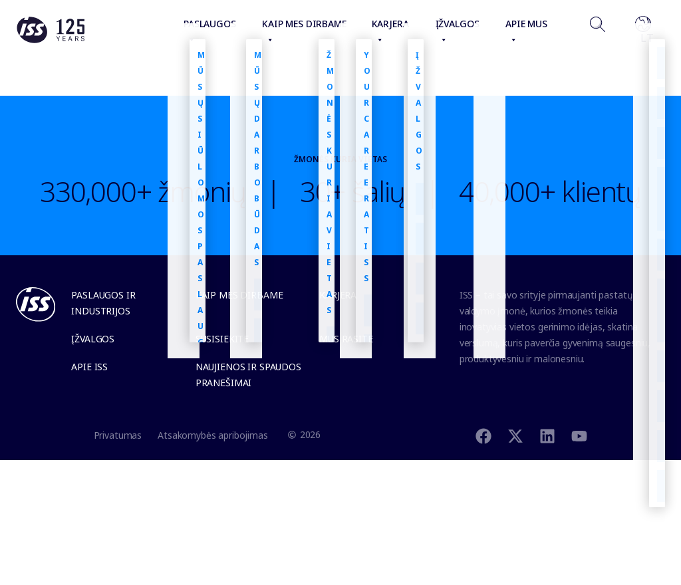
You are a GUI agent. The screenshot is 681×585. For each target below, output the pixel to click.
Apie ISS (89, 366)
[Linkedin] (547, 434)
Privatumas (118, 435)
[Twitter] (515, 434)
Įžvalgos (92, 338)
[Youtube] (579, 434)
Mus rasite (346, 338)
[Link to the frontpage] (50, 40)
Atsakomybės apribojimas (213, 435)
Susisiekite (222, 338)
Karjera (337, 295)
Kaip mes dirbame (239, 295)
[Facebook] (483, 434)
